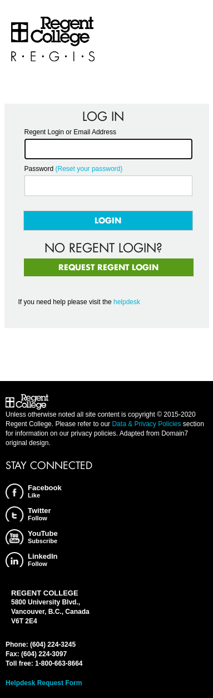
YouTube (43, 536)
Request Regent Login (108, 267)
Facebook (45, 491)
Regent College (53, 39)
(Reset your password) (89, 169)
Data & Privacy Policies (146, 424)
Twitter (39, 513)
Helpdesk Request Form (44, 683)
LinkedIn (42, 559)
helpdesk (126, 302)
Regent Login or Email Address (70, 132)
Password (39, 169)
